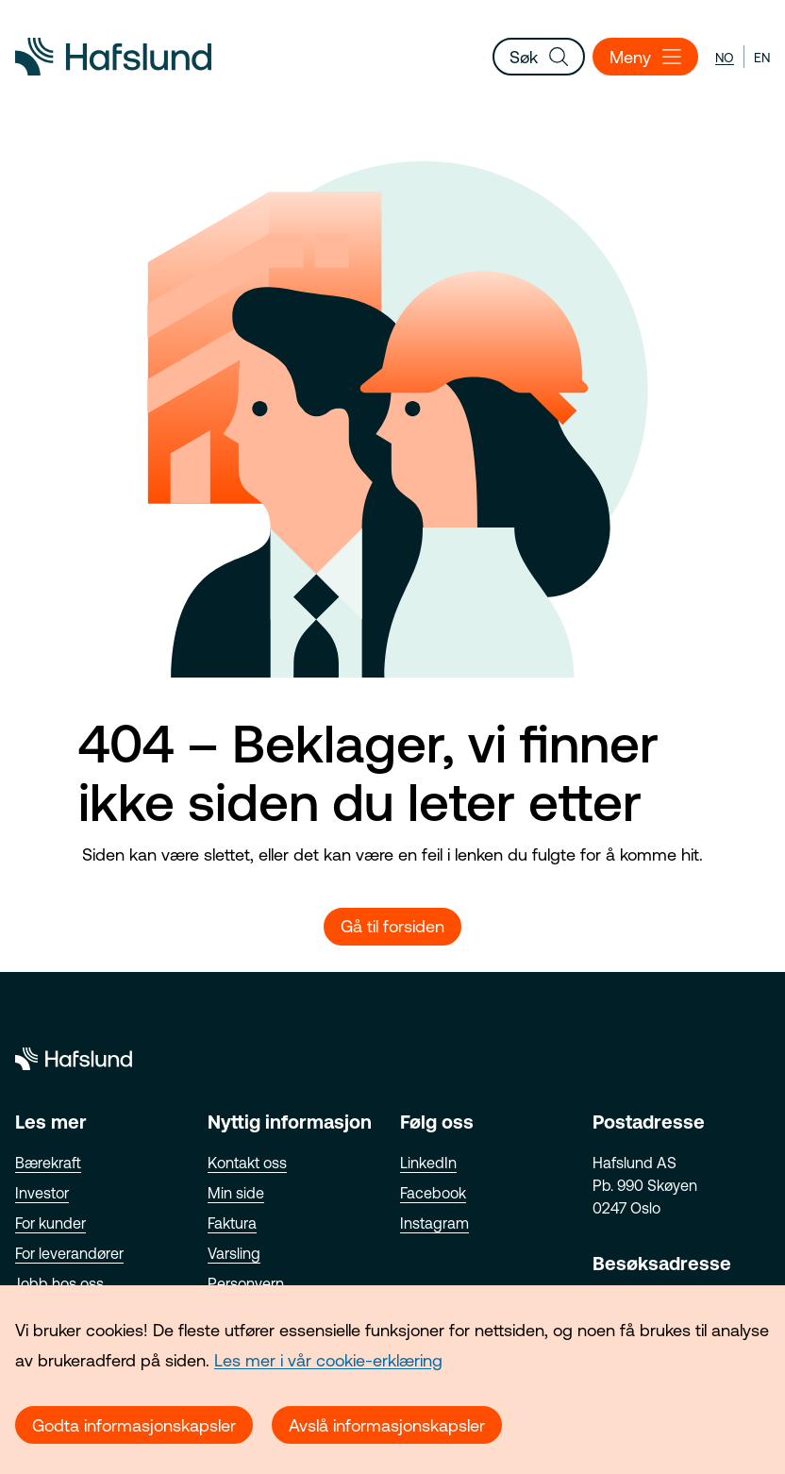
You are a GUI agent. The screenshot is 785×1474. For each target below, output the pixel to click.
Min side (236, 1192)
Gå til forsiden (392, 926)
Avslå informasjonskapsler (387, 1425)
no (724, 57)
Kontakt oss (247, 1162)
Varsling (234, 1253)
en (762, 57)
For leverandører (69, 1253)
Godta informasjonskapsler (134, 1425)
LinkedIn (428, 1162)
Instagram (434, 1222)
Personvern (246, 1283)
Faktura (232, 1222)
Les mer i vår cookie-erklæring (328, 1360)
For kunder (50, 1222)
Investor (42, 1192)
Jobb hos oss (59, 1283)
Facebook (433, 1192)
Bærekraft (48, 1162)
